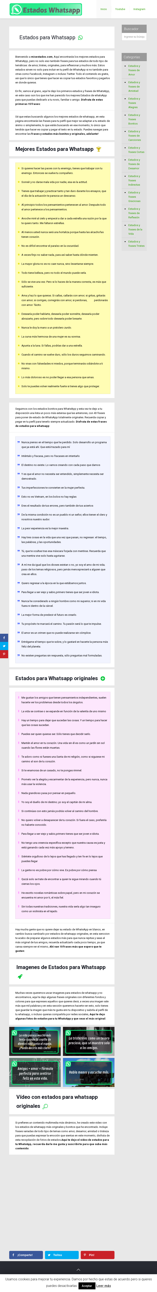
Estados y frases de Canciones (134, 135)
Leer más (103, 1286)
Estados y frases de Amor (134, 70)
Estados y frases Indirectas (134, 180)
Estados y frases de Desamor (134, 164)
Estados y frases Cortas (136, 150)
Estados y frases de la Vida (135, 229)
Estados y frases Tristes (136, 243)
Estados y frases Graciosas (134, 197)
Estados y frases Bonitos (134, 119)
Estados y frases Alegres (134, 103)
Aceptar (87, 1286)
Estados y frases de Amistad (134, 86)
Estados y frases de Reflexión (134, 213)
